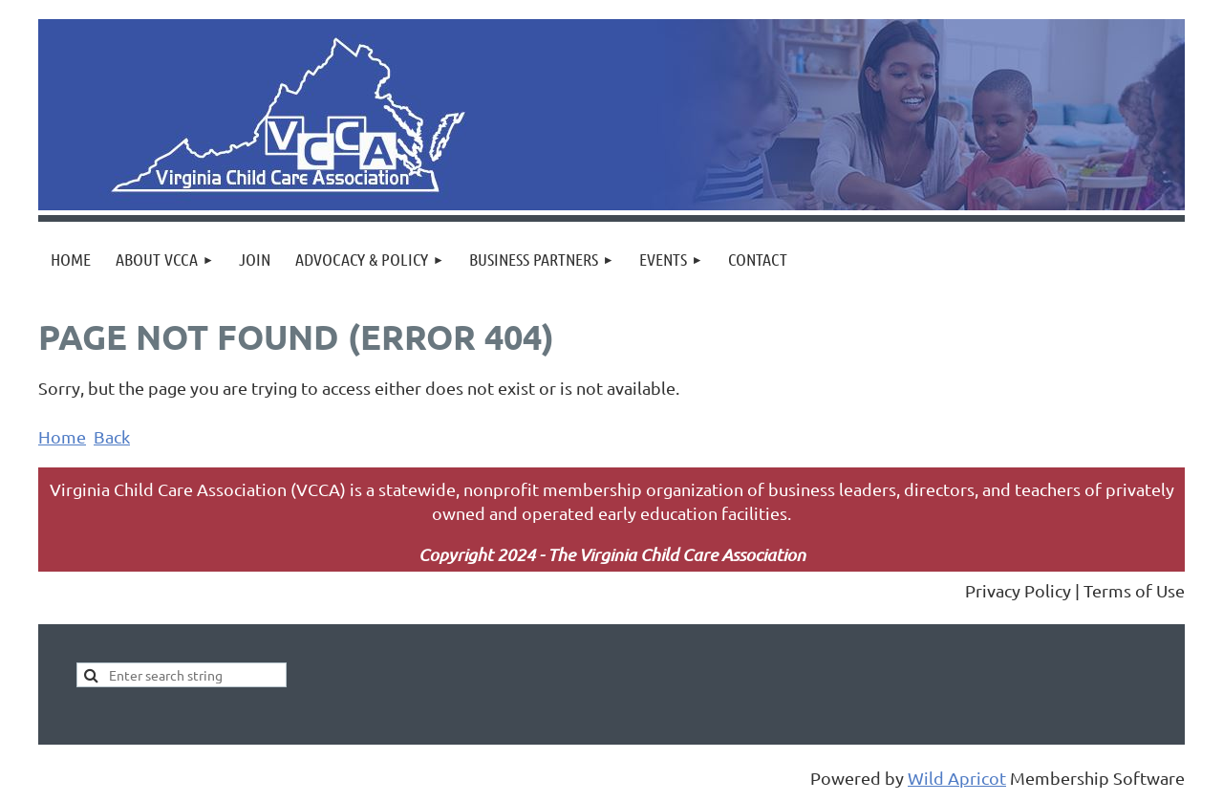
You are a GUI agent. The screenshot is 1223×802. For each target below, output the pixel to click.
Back (112, 436)
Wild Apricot (957, 778)
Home (62, 436)
